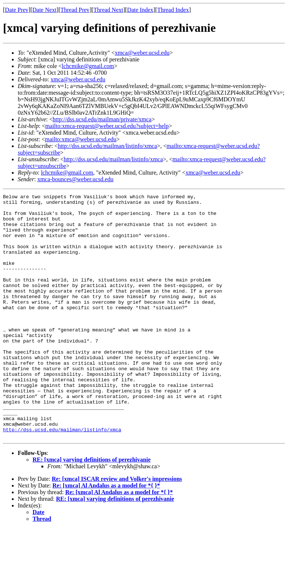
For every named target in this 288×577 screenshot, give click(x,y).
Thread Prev (74, 10)
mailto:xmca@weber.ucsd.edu (80, 139)
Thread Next (108, 10)
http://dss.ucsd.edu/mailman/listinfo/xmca (107, 146)
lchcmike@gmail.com (88, 66)
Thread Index (173, 10)
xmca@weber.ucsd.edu (142, 53)
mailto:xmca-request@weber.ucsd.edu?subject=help (107, 126)
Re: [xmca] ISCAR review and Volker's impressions (117, 527)
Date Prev (16, 10)
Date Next (45, 10)
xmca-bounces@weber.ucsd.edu (75, 179)
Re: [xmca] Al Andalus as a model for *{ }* (106, 534)
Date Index (140, 10)
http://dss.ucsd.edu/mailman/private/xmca (102, 119)
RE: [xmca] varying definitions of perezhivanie (91, 508)
